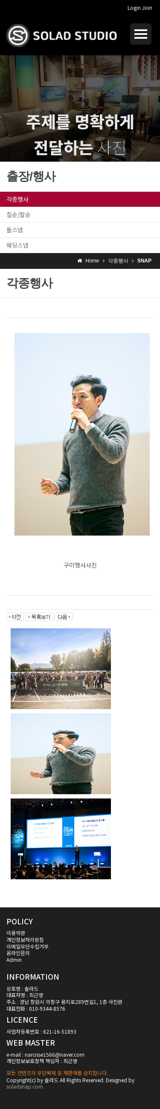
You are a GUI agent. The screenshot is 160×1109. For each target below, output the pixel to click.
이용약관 (15, 932)
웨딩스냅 (17, 245)
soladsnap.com (24, 1086)
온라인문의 (18, 952)
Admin (14, 959)
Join (147, 7)
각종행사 (17, 199)
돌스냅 (14, 229)
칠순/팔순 (18, 214)
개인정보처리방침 (25, 939)
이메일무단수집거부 (27, 946)
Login (134, 7)
